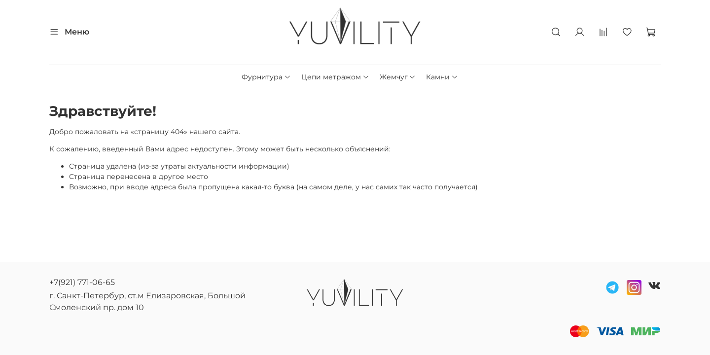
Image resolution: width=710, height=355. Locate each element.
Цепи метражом (335, 76)
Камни (442, 76)
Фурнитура (266, 76)
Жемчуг (398, 76)
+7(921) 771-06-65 (82, 282)
